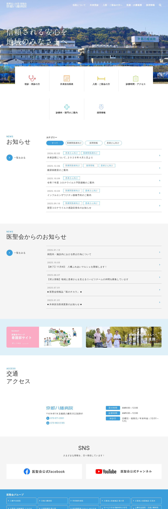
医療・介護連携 (134, 5)
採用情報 (150, 5)
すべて (55, 107)
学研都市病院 (77, 470)
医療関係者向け (74, 107)
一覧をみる (20, 121)
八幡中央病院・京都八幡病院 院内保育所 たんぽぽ (146, 478)
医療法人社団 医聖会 (151, 498)
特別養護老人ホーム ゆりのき (84, 478)
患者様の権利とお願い (104, 498)
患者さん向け (113, 107)
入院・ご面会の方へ (113, 5)
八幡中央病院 (15, 470)
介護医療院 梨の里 (48, 478)
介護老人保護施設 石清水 (145, 470)
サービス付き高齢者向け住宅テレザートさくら (115, 478)
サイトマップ (128, 498)
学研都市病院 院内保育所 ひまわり (18, 486)
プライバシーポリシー (76, 498)
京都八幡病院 (46, 470)
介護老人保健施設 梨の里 (114, 470)
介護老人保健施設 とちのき (21, 478)
